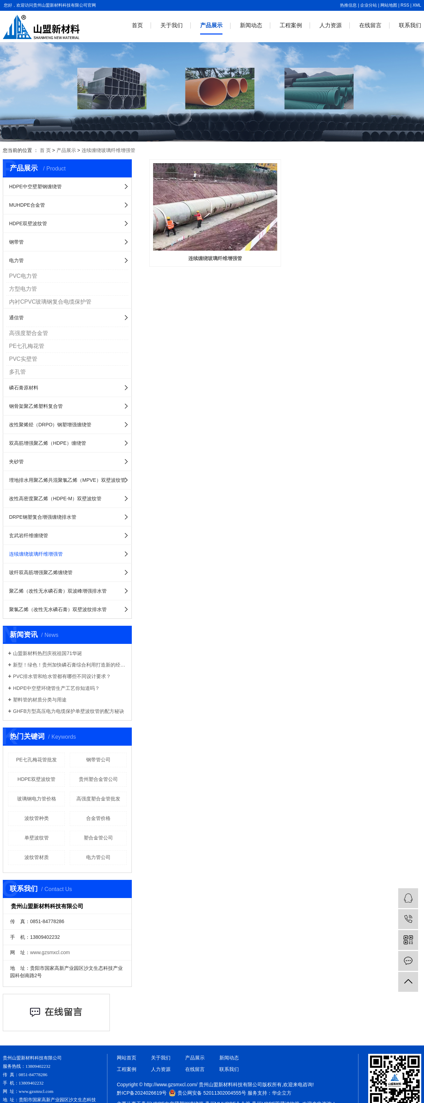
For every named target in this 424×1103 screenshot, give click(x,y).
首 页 (45, 150)
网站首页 (126, 1057)
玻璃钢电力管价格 (36, 798)
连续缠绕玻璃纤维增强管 (108, 150)
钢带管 (16, 242)
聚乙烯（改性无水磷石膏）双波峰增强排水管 (58, 591)
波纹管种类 (36, 818)
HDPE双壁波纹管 (28, 223)
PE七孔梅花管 (26, 346)
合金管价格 (98, 818)
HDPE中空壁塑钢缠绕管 (35, 186)
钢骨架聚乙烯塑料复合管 (36, 406)
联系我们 (410, 25)
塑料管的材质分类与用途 (40, 699)
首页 (137, 25)
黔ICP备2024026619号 (142, 1093)
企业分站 (368, 5)
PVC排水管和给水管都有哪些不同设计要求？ (62, 676)
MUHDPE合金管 (27, 205)
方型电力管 (23, 289)
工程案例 (291, 25)
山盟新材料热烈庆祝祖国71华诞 (47, 653)
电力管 (16, 260)
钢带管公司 (98, 759)
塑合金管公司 (98, 837)
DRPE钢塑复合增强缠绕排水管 (42, 517)
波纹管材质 (36, 857)
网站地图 (388, 5)
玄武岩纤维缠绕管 (28, 535)
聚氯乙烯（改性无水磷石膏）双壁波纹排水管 (58, 609)
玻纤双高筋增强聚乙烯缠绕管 (41, 572)
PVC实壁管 (23, 359)
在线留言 (370, 25)
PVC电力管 (23, 276)
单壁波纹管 (36, 837)
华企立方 (282, 1093)
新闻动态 (251, 25)
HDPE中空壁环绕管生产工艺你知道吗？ (56, 688)
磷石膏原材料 (23, 387)
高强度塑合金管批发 (98, 798)
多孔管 (17, 372)
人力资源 (330, 25)
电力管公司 (98, 857)
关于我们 (171, 25)
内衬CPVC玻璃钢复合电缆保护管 (50, 302)
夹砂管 (16, 461)
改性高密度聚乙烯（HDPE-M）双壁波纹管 (55, 498)
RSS (405, 5)
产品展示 (211, 25)
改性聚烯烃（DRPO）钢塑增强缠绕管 (50, 424)
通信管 (16, 317)
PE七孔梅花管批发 (36, 759)
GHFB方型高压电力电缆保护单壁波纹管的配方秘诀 (68, 711)
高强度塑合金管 (28, 333)
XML (416, 5)
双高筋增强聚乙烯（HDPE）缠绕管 (47, 443)
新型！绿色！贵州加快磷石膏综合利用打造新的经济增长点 (70, 665)
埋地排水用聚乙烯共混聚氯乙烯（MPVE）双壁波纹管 (67, 480)
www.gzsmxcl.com (50, 952)
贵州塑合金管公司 (98, 779)
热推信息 (348, 5)
